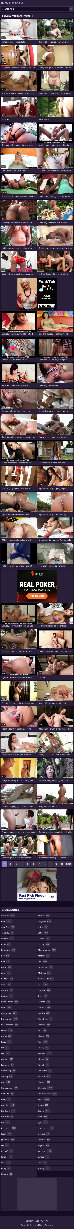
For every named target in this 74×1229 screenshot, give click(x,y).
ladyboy (44, 921)
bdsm (6, 967)
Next (68, 864)
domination (9, 1019)
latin (43, 933)
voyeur (43, 1145)
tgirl (43, 1122)
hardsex (7, 1117)
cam (6, 973)
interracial (8, 1128)
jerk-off (7, 1151)
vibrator (44, 1140)
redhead (45, 1053)
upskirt (44, 1134)
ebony (7, 1030)
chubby (7, 996)
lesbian (44, 938)
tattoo (44, 1111)
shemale (45, 1088)
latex (43, 927)
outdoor (44, 1007)
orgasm (44, 990)
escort (6, 1036)
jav (5, 1145)
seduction (45, 1071)
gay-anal (7, 1094)
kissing (7, 1174)
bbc (5, 956)
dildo (6, 1007)
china (6, 984)
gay (5, 1082)
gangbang (8, 1071)
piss (42, 1030)
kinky (6, 1168)
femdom (7, 1065)
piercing (44, 1025)
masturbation (47, 950)
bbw (5, 961)
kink (6, 1162)
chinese (7, 990)
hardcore (8, 1111)
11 (51, 864)
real (43, 1042)
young (44, 1168)
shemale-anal (47, 1094)
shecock (44, 1082)
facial (6, 1042)
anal (6, 921)
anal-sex (8, 927)
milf (42, 961)
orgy (42, 996)
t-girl (44, 1099)
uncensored (46, 1128)
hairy (6, 1099)
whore (43, 1157)
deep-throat (9, 1002)
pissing (43, 1036)
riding (43, 1059)
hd (5, 1122)
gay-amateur (9, 1088)
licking (44, 944)
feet (5, 1053)
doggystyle (9, 1013)
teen (43, 1117)
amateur (8, 915)
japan (6, 1134)
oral (43, 984)
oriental (44, 1002)
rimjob (43, 1065)
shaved (44, 1076)
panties (44, 1013)
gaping (7, 1076)
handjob (8, 1105)
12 (56, 864)
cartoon (7, 979)
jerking (7, 1157)
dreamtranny (9, 1025)
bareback (8, 950)
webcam (45, 1151)
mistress (44, 973)
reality (43, 1048)
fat (5, 1048)
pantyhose (45, 1019)
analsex (7, 938)
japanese (8, 1140)
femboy (7, 1059)
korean (44, 915)
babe (6, 944)
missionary (45, 967)
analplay (7, 933)
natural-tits (46, 979)
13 (62, 864)
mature (44, 956)
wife (42, 1162)
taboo (43, 1105)
